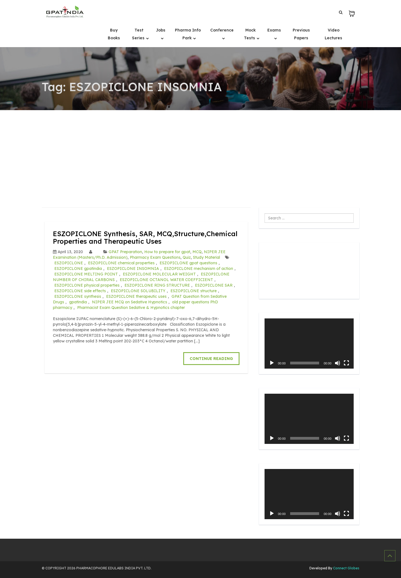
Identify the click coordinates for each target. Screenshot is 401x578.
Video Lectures (333, 34)
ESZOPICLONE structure (193, 290)
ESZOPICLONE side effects (80, 290)
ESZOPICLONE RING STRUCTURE (157, 285)
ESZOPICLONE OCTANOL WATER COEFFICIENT (166, 279)
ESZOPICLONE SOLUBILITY (138, 290)
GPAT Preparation (125, 251)
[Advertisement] (200, 152)
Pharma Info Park (188, 34)
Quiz (187, 257)
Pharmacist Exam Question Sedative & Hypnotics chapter (131, 307)
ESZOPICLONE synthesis (77, 296)
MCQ (197, 251)
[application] (309, 343)
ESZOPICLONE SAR (214, 285)
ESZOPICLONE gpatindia (78, 268)
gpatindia (78, 301)
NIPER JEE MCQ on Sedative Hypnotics (129, 301)
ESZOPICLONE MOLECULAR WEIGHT (159, 274)
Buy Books (114, 34)
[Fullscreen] (346, 363)
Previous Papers (301, 34)
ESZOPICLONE (68, 262)
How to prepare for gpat (167, 251)
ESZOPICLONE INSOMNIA (133, 268)
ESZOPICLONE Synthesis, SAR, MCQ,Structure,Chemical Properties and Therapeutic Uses (145, 237)
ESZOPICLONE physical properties (86, 285)
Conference (222, 30)
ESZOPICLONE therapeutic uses (136, 296)
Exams (274, 30)
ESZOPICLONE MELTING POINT (86, 274)
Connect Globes (345, 568)
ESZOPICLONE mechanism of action (198, 268)
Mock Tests (250, 34)
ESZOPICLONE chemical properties (121, 262)
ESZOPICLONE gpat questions (188, 262)
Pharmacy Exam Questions (155, 257)
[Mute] (337, 363)
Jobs (160, 30)
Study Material (206, 257)
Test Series (139, 34)
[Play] (272, 363)
